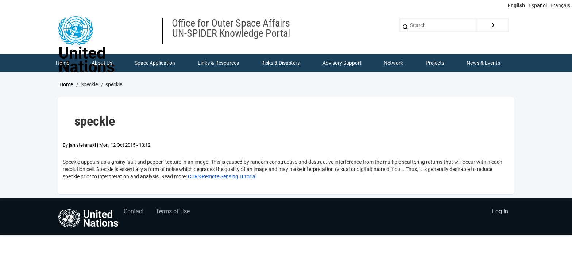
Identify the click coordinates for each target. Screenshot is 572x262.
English (516, 5)
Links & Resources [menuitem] (218, 63)
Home (66, 85)
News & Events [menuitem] (483, 63)
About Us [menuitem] (102, 63)
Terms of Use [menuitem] (174, 212)
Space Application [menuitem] (155, 63)
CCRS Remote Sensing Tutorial (222, 177)
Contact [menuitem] (134, 212)
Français (560, 5)
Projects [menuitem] (435, 63)
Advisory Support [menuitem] (342, 63)
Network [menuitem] (393, 63)
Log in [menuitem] (500, 212)
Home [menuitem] (62, 63)
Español (538, 5)
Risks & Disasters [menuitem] (281, 63)
